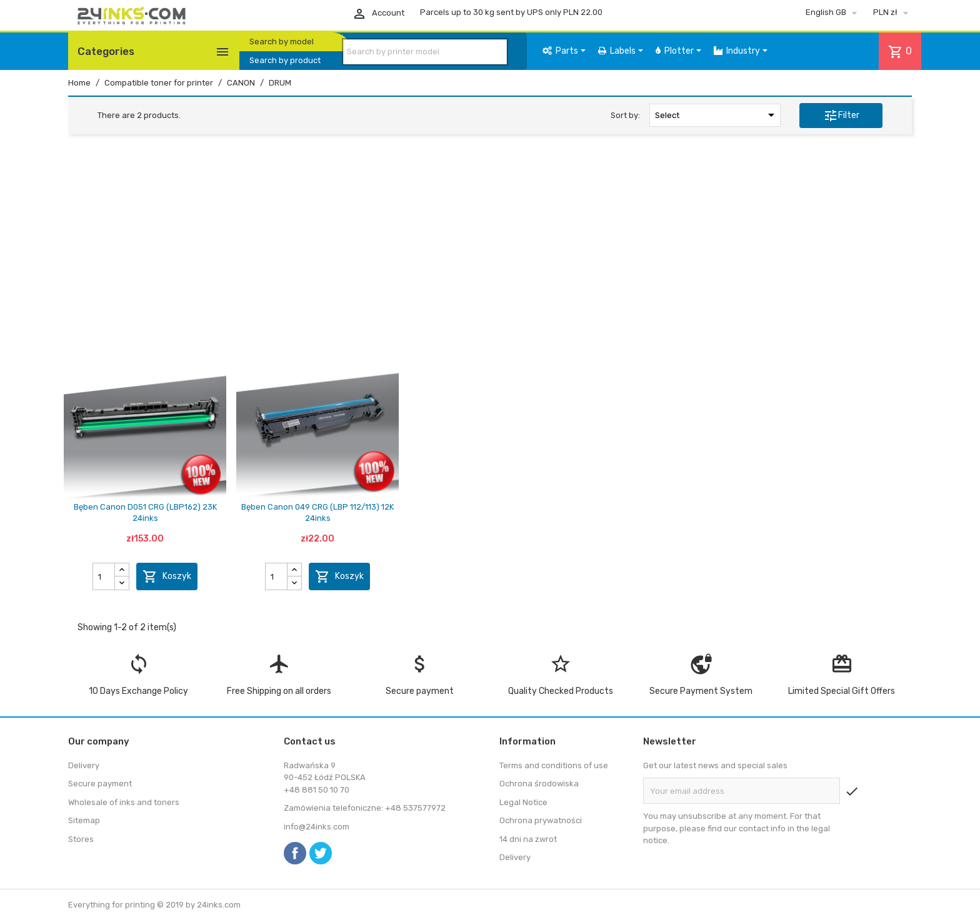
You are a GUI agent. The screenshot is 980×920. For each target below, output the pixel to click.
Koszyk (166, 576)
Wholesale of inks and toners (123, 802)
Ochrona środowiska (539, 783)
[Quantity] (104, 576)
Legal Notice (523, 802)
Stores (81, 839)
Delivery (83, 765)
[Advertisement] (490, 239)
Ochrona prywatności (540, 820)
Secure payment (100, 783)
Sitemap (84, 820)
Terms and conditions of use (553, 765)
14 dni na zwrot (528, 839)
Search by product (285, 60)
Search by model (281, 41)
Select (717, 114)
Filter (841, 115)
